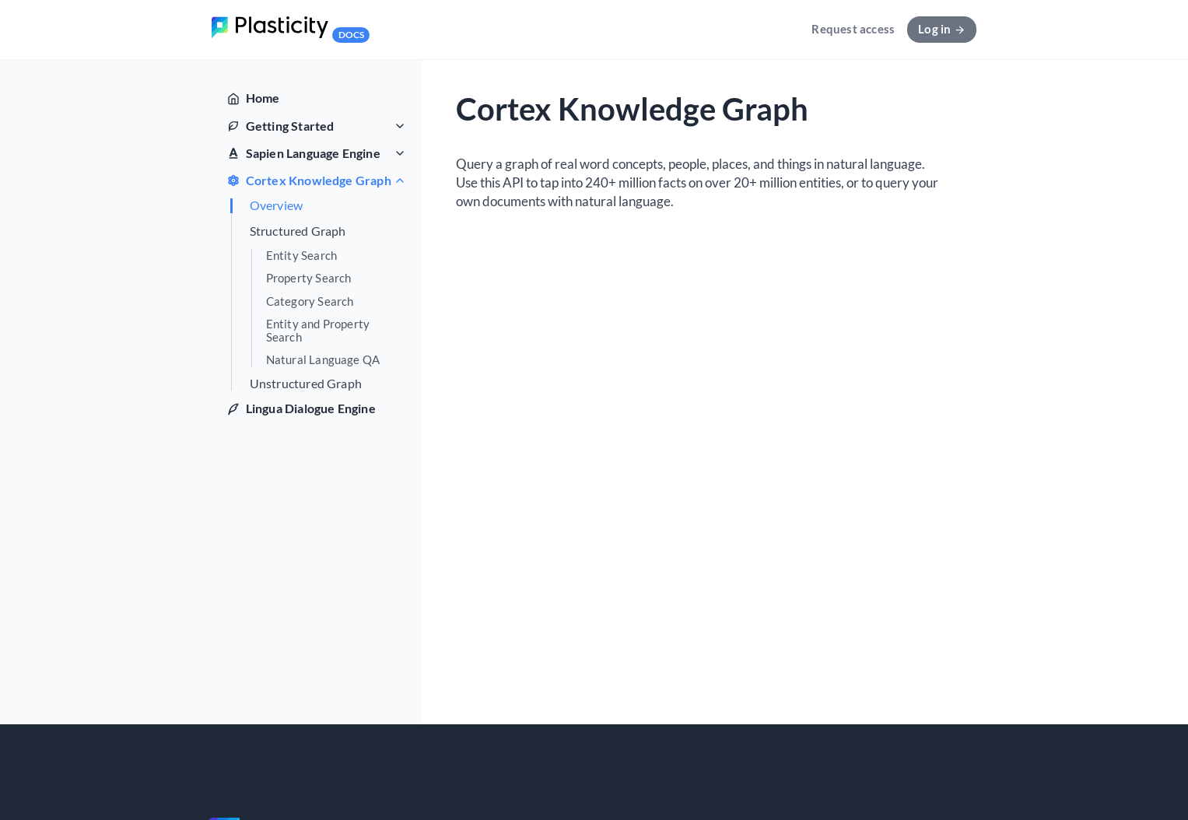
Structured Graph (298, 231)
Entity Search (302, 255)
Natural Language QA (323, 359)
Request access (853, 29)
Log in (941, 29)
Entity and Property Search (318, 330)
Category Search (310, 301)
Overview (276, 205)
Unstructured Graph (306, 384)
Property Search (309, 278)
